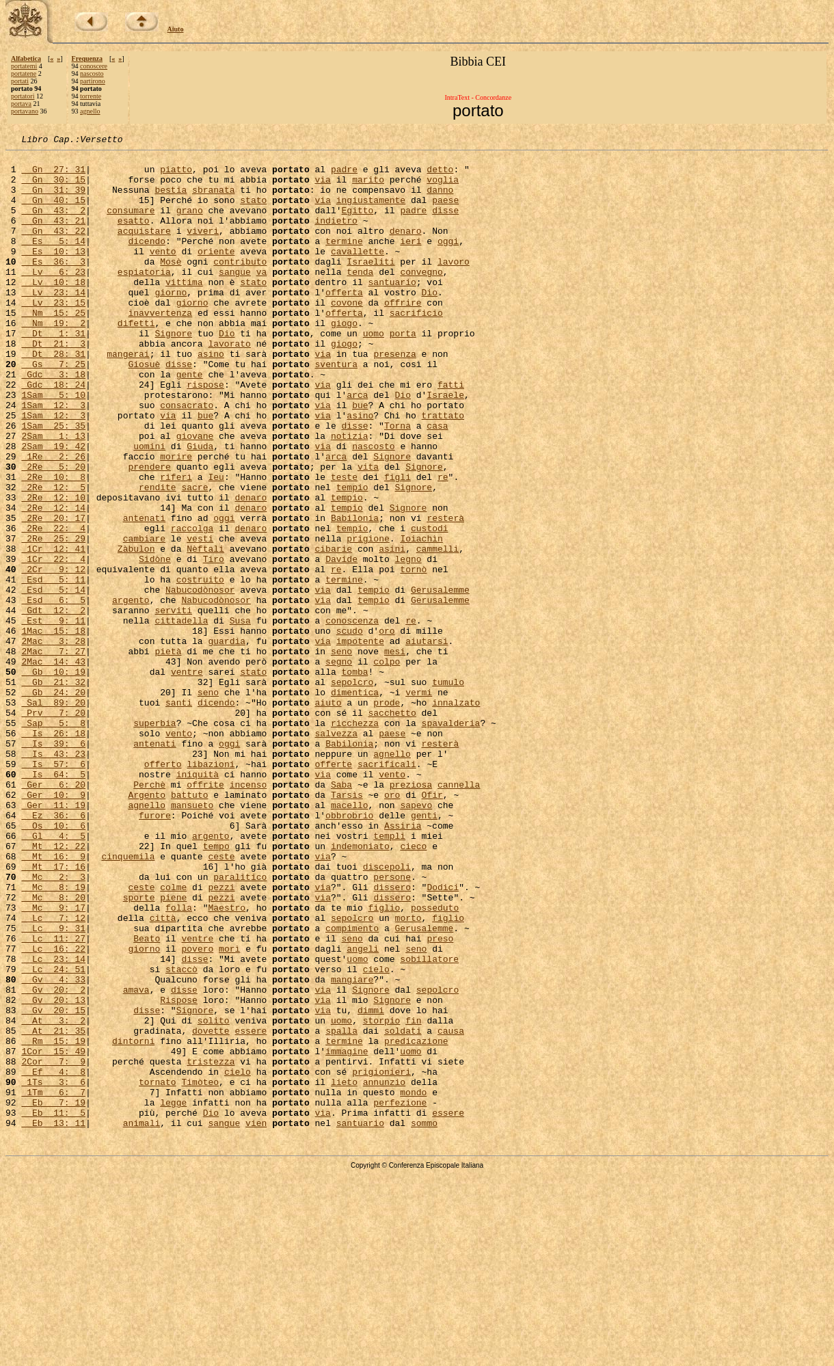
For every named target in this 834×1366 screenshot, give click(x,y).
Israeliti (370, 286)
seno (341, 753)
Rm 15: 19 (53, 1221)
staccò (181, 1135)
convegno (421, 298)
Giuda (200, 507)
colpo (386, 766)
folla (178, 1061)
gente (189, 421)
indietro (335, 236)
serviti (173, 704)
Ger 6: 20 (53, 913)
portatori (22, 96)
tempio (352, 556)
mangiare (352, 1147)
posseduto (435, 1061)
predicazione (416, 1221)
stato (253, 212)
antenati (144, 593)
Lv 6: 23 (53, 298)
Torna (397, 483)
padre (344, 175)
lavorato (229, 384)
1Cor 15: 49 (53, 1233)
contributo (240, 286)
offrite (205, 913)
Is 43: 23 (53, 876)
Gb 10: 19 (53, 778)
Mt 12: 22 (53, 987)
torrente (90, 96)
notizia (349, 495)
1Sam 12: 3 (53, 458)
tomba (355, 778)
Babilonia (355, 593)
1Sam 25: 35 (53, 483)
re (443, 544)
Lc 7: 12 (53, 1073)
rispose (205, 433)
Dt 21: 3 (53, 384)
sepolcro (352, 790)
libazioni (210, 889)
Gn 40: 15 (53, 212)
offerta (344, 323)
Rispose (179, 1172)
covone (347, 335)
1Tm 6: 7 (53, 1282)
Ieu (216, 544)
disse (445, 224)
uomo (373, 372)
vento (163, 273)
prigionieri (381, 1258)
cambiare (144, 618)
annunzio (384, 1270)
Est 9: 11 (53, 716)
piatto (176, 175)
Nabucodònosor (199, 679)
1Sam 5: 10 (53, 446)
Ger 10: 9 (53, 926)
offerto (163, 889)
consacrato (186, 458)
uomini (149, 507)
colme (173, 1036)
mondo (413, 1282)
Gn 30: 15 (53, 187)
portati (20, 81)
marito (368, 187)
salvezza (335, 852)
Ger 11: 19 (53, 938)
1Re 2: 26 (53, 519)
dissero (392, 1036)
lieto (344, 1270)
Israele (445, 446)
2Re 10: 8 (53, 544)
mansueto (192, 938)
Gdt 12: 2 (53, 704)
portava (21, 103)
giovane (195, 495)
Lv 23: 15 (53, 335)
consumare (130, 224)
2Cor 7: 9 (53, 1246)
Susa (240, 716)
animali (142, 1319)
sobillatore (429, 1122)
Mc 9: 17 (53, 1061)
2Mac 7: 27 (53, 753)
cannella (459, 913)
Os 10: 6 (53, 962)
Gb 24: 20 (53, 802)
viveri (203, 249)
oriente (216, 273)
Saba (341, 913)
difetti (136, 359)
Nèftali (205, 630)
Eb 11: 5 (53, 1307)
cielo (376, 1135)
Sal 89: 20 (53, 815)
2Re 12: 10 (53, 569)
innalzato (456, 815)
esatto (134, 236)
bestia (170, 199)
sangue (235, 298)
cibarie (333, 630)
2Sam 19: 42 (53, 507)
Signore (173, 372)
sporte (139, 1049)
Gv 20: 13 (53, 1172)
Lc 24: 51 (53, 1135)
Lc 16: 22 (53, 1110)
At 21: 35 (53, 1209)
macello (349, 938)
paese (445, 212)
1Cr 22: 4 (53, 643)
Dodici (443, 1036)
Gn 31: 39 (53, 199)
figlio (384, 1061)
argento (131, 692)
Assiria (403, 962)
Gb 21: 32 (53, 790)
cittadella (181, 716)
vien (256, 1319)
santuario (392, 310)
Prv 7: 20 (53, 827)
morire (176, 519)
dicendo (146, 261)
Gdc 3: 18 (53, 421)
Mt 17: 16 (53, 1012)
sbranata (213, 199)
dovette (211, 1209)
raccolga (192, 606)
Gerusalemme (440, 679)
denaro (406, 249)
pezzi (221, 1036)
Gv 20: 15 (53, 1184)
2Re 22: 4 (53, 606)
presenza (394, 396)
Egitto (357, 224)
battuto (190, 926)
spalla (341, 1209)
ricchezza (355, 839)
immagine (346, 1233)
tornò (413, 655)
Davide (341, 643)
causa (451, 1209)
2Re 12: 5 (53, 556)
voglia (443, 187)
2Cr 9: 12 (53, 655)
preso (440, 1098)
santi (178, 815)
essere (250, 1209)
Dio (429, 323)
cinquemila (127, 999)
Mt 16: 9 (53, 999)
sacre (194, 556)
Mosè (170, 286)
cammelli (437, 630)
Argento (146, 926)
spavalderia (450, 839)
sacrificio (416, 347)
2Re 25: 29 (53, 618)
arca (357, 446)
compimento (352, 1086)
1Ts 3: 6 (53, 1270)
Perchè (149, 913)
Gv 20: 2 (53, 1159)
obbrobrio (349, 950)
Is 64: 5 (53, 901)
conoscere (93, 66)
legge (173, 1295)
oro (386, 729)
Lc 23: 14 (53, 1122)
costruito (200, 667)
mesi (394, 753)
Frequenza (87, 58)
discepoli (387, 1012)
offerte (333, 889)
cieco (413, 987)
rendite (157, 556)
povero (197, 1110)
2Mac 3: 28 (53, 741)
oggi (448, 261)
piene (173, 1049)
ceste (221, 999)
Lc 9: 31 (53, 1086)
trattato (443, 470)
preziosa (411, 913)
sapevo (416, 938)
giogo (344, 359)
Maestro (226, 1061)
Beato (146, 1098)
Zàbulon (136, 630)
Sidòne (155, 643)
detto (440, 175)
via (322, 187)
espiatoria (144, 298)
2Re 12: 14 (53, 581)
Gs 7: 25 (53, 409)
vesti (200, 618)
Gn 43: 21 (53, 236)
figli (397, 544)
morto (407, 1073)
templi (389, 975)
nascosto (91, 73)
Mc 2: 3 (53, 1024)
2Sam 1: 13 (53, 495)
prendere (149, 532)
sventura (336, 409)
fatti (451, 433)
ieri (410, 261)
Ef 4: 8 (53, 1258)
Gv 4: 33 (53, 1147)
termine (344, 261)
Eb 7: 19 (53, 1295)
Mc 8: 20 (53, 1049)
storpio (382, 1196)
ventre (187, 778)
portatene (23, 73)
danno (440, 199)
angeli (363, 1110)
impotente (360, 741)
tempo (216, 987)
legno (408, 643)
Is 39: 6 (53, 864)
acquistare (144, 249)
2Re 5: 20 (53, 532)
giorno (170, 323)
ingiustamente (370, 212)
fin (413, 1196)
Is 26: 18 (53, 852)
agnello (90, 111)
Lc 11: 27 (53, 1098)
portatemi (24, 66)
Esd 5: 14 (53, 679)
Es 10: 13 (53, 273)
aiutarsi (426, 741)
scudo (349, 729)
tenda (360, 298)
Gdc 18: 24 (53, 433)
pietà (167, 753)
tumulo (448, 790)
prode (386, 815)
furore (155, 950)
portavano (24, 111)
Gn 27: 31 (53, 175)
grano (189, 224)
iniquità (197, 901)
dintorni (133, 1221)
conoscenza (352, 716)
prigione (368, 618)
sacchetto (392, 827)
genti (424, 950)
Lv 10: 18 (53, 310)
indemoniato (360, 987)
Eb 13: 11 (53, 1319)
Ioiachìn (421, 618)
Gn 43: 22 (53, 249)
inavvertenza (160, 347)
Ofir (432, 926)
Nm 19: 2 (53, 359)
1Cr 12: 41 (53, 630)
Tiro (213, 643)
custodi (429, 606)
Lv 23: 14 (53, 323)
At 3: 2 (53, 1196)
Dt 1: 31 (53, 372)
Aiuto (175, 29)
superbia (154, 839)
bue (360, 458)
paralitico (240, 1024)
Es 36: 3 (53, 286)
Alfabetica (26, 58)
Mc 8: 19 (53, 1036)
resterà (445, 593)
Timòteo (200, 1270)
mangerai (128, 396)
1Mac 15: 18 (53, 729)
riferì (176, 544)
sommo (424, 1319)
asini (392, 630)
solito (214, 1196)
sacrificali (387, 889)
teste (344, 544)
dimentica (355, 802)
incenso (248, 913)
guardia (226, 741)
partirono (92, 81)
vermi (418, 802)
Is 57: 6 (53, 889)
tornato (157, 1270)
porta (403, 372)
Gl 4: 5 (53, 975)
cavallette (357, 273)
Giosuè (144, 409)
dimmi (371, 1184)
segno (338, 766)
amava (136, 1159)
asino (211, 396)
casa (437, 483)
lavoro (454, 286)
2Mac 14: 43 (53, 766)
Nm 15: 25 (53, 347)
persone (392, 1024)
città (163, 1073)
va (261, 298)
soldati (403, 1209)
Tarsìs (347, 926)
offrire (403, 335)
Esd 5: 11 (53, 667)
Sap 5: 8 (53, 839)
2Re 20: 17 (53, 593)
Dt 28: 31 (53, 396)
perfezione (400, 1295)
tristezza (210, 1246)
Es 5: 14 (53, 261)
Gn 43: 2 (53, 224)
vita (368, 532)
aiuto (328, 815)
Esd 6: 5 (53, 692)
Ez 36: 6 (53, 950)
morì (229, 1110)
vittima (184, 310)
